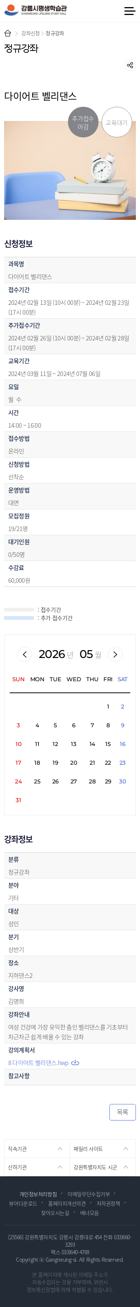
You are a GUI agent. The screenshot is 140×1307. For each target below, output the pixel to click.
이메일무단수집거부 (89, 1194)
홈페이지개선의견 (67, 1203)
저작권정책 (108, 1203)
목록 (122, 1111)
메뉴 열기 (129, 11)
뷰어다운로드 (23, 1203)
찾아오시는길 (55, 1212)
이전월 (24, 654)
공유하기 (130, 65)
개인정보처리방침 (38, 1194)
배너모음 (89, 1212)
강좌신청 (30, 33)
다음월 (115, 654)
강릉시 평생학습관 (35, 10)
